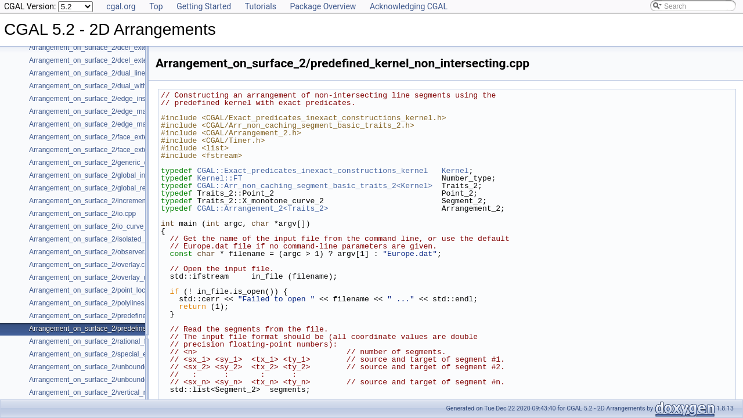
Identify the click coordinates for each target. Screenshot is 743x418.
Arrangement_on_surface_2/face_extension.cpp (103, 137)
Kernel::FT (219, 178)
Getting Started (203, 6)
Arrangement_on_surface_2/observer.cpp (93, 252)
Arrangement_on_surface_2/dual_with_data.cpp (103, 86)
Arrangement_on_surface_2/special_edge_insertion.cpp (115, 354)
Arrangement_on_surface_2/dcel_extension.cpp (103, 48)
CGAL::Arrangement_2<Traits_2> (262, 208)
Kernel (455, 170)
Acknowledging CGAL (409, 6)
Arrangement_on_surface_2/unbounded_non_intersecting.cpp (125, 367)
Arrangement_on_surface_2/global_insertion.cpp (104, 175)
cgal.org (120, 6)
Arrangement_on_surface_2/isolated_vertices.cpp (105, 239)
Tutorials (260, 6)
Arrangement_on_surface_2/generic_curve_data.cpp (110, 162)
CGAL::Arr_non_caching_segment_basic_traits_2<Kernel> (314, 186)
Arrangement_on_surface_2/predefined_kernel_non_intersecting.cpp (135, 329)
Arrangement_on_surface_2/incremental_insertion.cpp (113, 201)
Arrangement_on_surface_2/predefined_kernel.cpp (107, 316)
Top (156, 6)
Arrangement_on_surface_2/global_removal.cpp (103, 188)
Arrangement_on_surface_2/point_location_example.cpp (116, 290)
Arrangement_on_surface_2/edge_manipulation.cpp (109, 111)
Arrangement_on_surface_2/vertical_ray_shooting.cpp (112, 392)
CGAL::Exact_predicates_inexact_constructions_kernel (312, 170)
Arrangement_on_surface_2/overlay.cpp (91, 265)
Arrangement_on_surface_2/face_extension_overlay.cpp (116, 150)
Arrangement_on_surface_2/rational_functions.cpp (107, 341)
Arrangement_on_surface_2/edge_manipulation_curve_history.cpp (131, 124)
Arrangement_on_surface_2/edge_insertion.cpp (102, 99)
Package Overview (323, 6)
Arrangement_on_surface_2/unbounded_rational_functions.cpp (126, 380)
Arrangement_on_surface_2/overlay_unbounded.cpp (110, 277)
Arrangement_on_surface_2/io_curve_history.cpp (105, 226)
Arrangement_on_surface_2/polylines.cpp (93, 303)
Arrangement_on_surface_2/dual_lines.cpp (95, 73)
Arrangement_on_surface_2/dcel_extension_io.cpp (107, 60)
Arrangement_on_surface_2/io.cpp (82, 214)
